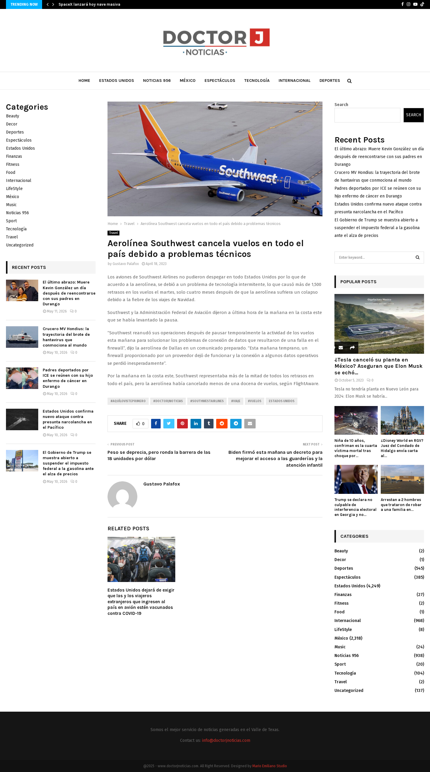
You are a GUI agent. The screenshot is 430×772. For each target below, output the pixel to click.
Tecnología (257, 80)
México (188, 80)
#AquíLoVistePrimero (128, 401)
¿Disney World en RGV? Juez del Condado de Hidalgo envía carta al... (402, 448)
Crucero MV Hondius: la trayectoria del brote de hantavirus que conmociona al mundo (66, 337)
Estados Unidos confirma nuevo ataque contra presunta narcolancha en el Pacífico (68, 419)
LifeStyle (14, 188)
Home (84, 80)
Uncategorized (19, 245)
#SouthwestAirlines (207, 401)
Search (341, 104)
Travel (113, 233)
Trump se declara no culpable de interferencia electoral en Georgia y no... (355, 507)
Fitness (12, 164)
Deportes (330, 80)
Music (11, 204)
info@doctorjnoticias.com (226, 740)
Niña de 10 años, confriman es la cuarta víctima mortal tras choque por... (355, 448)
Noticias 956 (157, 80)
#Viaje (235, 401)
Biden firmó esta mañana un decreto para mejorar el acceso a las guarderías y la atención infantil (275, 458)
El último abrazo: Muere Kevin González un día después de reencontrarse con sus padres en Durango (69, 293)
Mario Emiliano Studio (269, 766)
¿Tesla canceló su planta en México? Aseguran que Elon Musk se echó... (378, 366)
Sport (11, 220)
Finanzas (14, 156)
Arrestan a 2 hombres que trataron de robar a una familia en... (401, 504)
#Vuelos (254, 401)
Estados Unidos (116, 80)
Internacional (295, 80)
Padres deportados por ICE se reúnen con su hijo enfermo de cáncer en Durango (68, 378)
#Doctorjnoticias (168, 401)
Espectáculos (220, 80)
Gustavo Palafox (126, 264)
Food (10, 172)
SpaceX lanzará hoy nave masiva (89, 4)
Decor (11, 124)
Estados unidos (281, 401)
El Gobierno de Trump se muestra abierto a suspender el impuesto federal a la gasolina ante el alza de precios (68, 463)
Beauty (12, 116)
